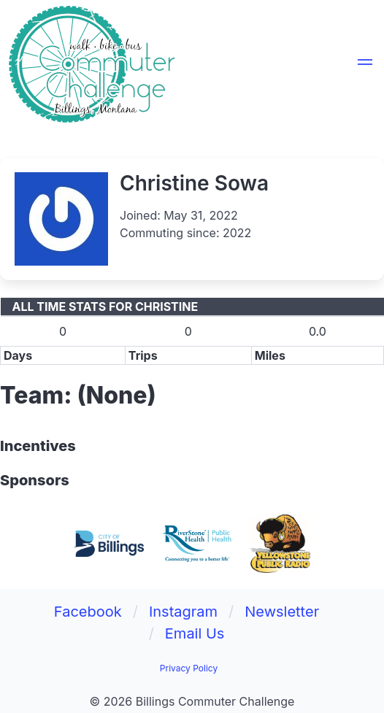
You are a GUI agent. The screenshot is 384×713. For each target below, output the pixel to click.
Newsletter (282, 611)
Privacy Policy (189, 668)
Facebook (88, 611)
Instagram (183, 611)
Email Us (195, 633)
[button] (365, 64)
